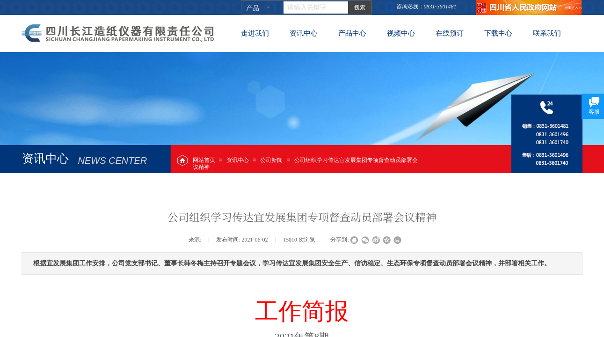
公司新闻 (271, 160)
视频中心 (401, 33)
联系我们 (547, 33)
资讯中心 (237, 160)
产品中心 (352, 33)
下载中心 (498, 33)
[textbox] (316, 7)
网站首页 (204, 160)
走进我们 (255, 33)
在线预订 (450, 33)
